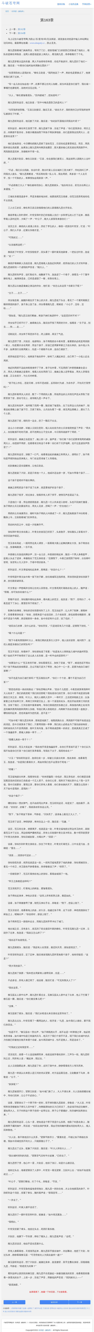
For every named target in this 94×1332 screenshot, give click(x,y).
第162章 (22, 29)
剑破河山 (60, 1308)
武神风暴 (14, 1308)
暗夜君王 (83, 1308)
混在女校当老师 (74, 1308)
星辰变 (12, 1311)
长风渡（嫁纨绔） (18, 11)
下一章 (79, 1302)
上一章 (14, 1302)
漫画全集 (61, 4)
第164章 (22, 33)
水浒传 (65, 1308)
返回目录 (54, 1302)
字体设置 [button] (86, 4)
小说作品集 (73, 4)
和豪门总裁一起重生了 (26, 1308)
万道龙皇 (46, 1308)
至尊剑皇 (53, 1308)
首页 (7, 11)
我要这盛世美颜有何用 (23, 1311)
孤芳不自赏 (38, 1308)
